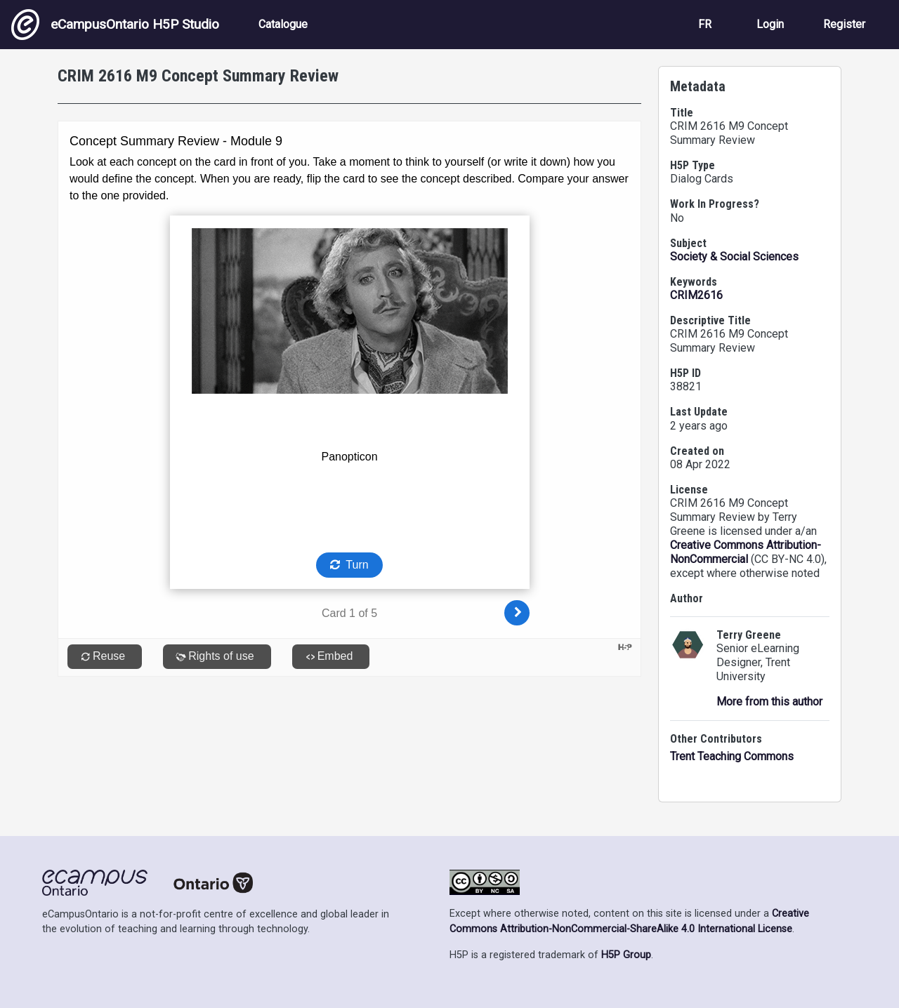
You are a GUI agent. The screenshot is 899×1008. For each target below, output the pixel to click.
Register (844, 24)
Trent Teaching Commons (732, 756)
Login (770, 24)
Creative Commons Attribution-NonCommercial (745, 552)
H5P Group (626, 955)
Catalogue (283, 24)
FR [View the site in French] (704, 24)
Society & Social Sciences (734, 256)
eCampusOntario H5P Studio (115, 24)
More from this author (769, 701)
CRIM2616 (696, 295)
